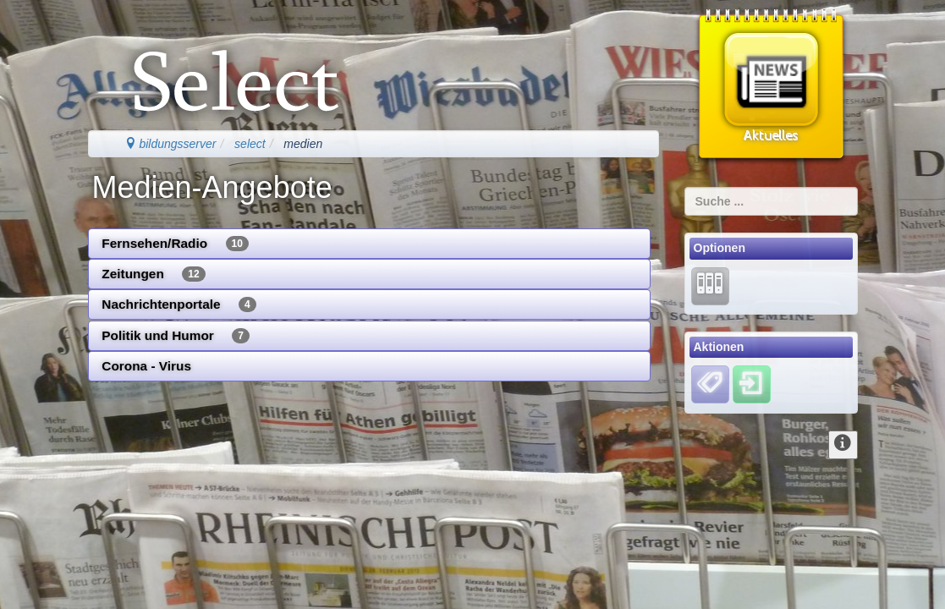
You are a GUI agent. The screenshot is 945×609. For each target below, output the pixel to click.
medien (302, 144)
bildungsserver (170, 144)
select (250, 144)
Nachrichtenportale (178, 304)
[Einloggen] (751, 384)
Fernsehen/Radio (175, 243)
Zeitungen (153, 274)
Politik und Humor (176, 335)
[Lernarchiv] (710, 285)
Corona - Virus (146, 366)
